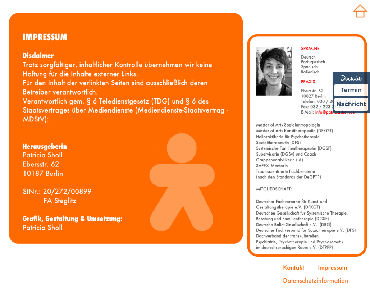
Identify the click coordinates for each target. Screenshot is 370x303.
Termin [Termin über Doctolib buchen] (351, 90)
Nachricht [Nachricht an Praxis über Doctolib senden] (351, 104)
